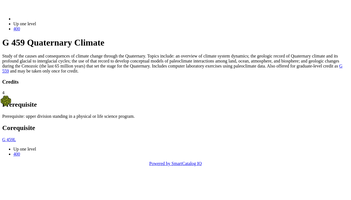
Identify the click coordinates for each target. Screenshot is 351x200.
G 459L (9, 139)
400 (16, 28)
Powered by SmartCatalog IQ (175, 163)
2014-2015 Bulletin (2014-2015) (42, 18)
